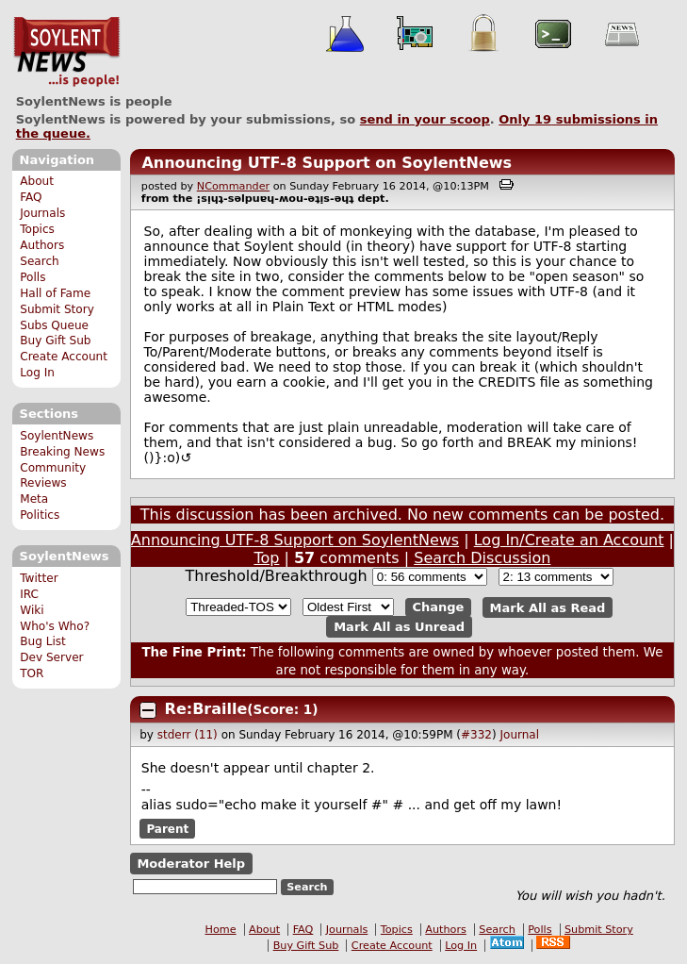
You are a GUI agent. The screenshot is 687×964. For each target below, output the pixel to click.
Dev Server (51, 657)
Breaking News (62, 451)
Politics (39, 515)
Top (266, 558)
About (37, 181)
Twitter (38, 578)
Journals (42, 213)
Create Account (63, 356)
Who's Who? (55, 626)
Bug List (43, 641)
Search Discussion (482, 558)
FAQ (30, 197)
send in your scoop (425, 119)
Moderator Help (191, 863)
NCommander (233, 186)
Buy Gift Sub (55, 340)
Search (39, 261)
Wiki (31, 610)
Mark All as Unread (399, 627)
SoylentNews (66, 52)
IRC (29, 594)
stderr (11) (187, 734)
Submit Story (57, 309)
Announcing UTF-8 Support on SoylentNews (326, 163)
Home (221, 929)
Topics (37, 229)
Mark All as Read (548, 607)
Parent (167, 829)
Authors (42, 245)
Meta (34, 499)
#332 (476, 734)
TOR (31, 673)
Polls (32, 277)
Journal (520, 734)
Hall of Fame (55, 293)
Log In (37, 372)
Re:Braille (206, 709)
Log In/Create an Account (569, 540)
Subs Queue (54, 325)
